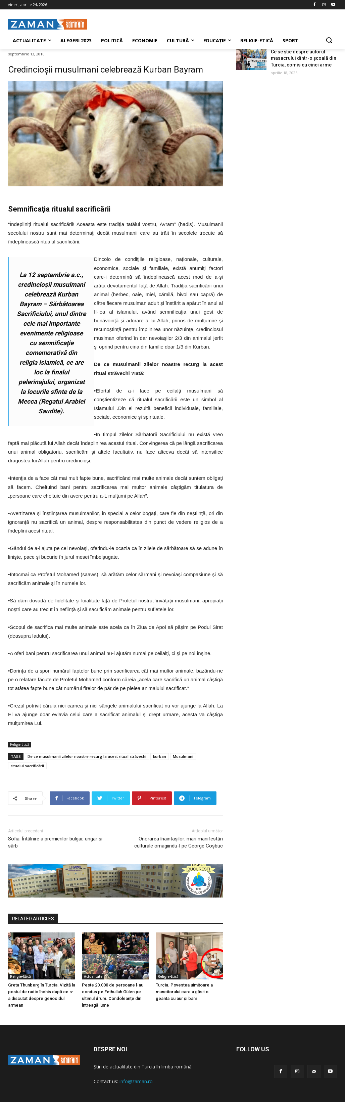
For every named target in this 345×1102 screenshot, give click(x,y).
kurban (159, 756)
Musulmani (183, 756)
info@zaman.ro (136, 1081)
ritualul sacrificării (27, 765)
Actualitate (93, 976)
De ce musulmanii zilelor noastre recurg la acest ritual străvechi (87, 756)
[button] (329, 41)
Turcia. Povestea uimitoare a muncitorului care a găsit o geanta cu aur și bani (184, 991)
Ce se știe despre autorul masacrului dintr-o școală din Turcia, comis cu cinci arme (303, 58)
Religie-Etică (19, 744)
